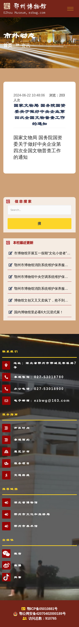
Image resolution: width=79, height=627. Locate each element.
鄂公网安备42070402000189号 (42, 613)
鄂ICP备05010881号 (42, 609)
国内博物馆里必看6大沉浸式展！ (36, 312)
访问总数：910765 (42, 618)
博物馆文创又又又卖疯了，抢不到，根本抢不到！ (39, 300)
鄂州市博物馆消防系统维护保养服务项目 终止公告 (39, 288)
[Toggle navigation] (69, 9)
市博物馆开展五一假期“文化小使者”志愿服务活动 (39, 253)
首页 (7, 45)
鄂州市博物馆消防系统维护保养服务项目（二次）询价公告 (39, 265)
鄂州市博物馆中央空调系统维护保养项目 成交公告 (39, 277)
